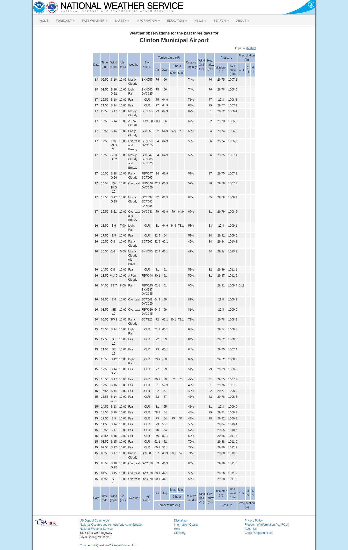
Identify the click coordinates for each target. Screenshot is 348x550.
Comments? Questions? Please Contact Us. (108, 545)
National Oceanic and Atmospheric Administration (111, 524)
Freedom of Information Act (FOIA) (267, 524)
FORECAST (65, 20)
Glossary (179, 533)
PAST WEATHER (95, 20)
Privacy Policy (254, 520)
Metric (251, 48)
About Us (251, 528)
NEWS (200, 20)
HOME (44, 20)
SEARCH (221, 20)
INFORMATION (148, 20)
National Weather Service (96, 528)
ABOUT (242, 20)
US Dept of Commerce (94, 520)
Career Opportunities (258, 533)
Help (177, 528)
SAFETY (122, 20)
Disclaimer (181, 520)
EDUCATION (177, 20)
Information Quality (186, 524)
